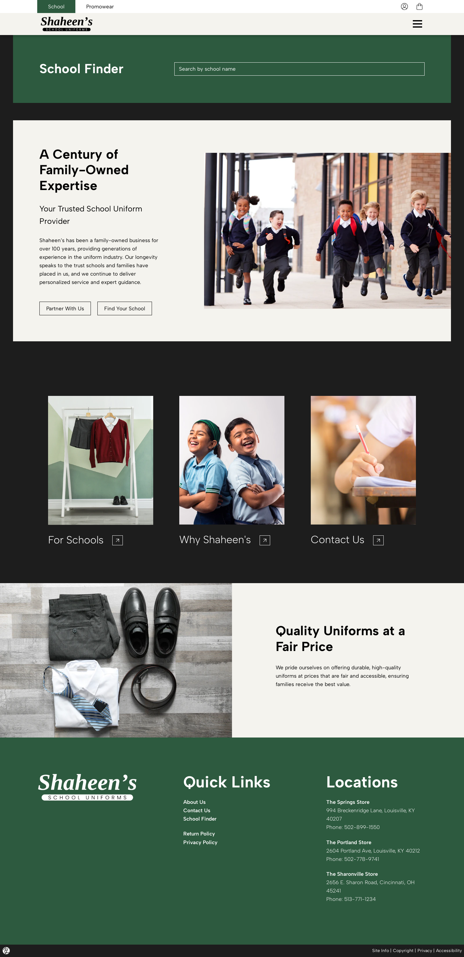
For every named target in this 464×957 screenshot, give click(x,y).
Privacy (424, 950)
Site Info (380, 950)
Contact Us (196, 810)
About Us (194, 802)
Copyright (403, 950)
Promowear (100, 6)
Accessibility (449, 950)
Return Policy (199, 834)
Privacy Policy (200, 842)
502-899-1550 (362, 827)
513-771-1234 (360, 899)
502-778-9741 (361, 859)
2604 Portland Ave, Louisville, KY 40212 (373, 851)
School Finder (199, 819)
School (56, 6)
